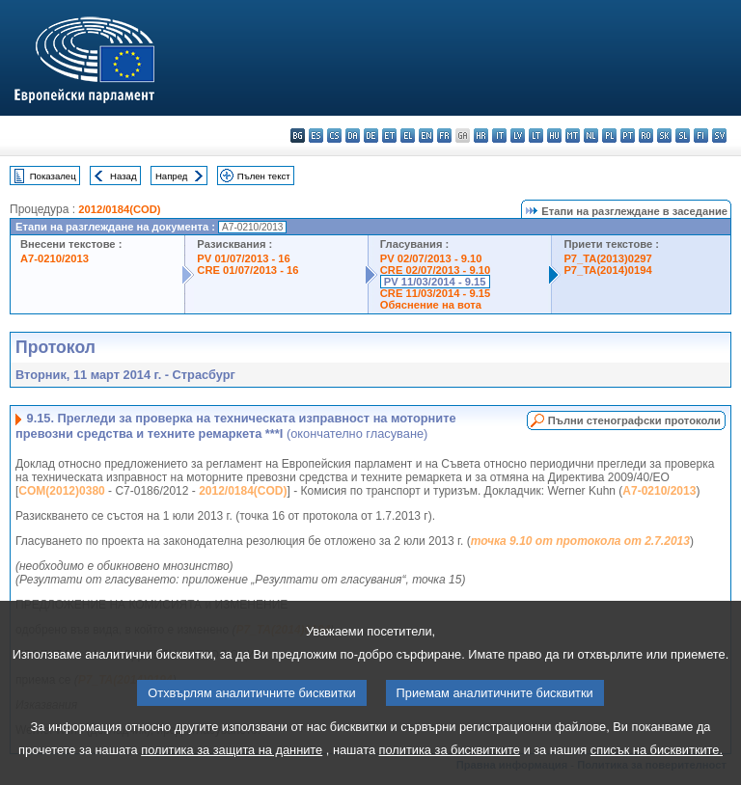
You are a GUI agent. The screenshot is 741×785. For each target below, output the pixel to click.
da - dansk (352, 135)
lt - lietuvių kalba (536, 135)
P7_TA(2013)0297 (607, 258)
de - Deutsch (371, 135)
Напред (171, 176)
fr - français (444, 135)
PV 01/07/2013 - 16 (243, 258)
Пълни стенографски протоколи (634, 420)
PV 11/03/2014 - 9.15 (435, 281)
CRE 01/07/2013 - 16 (247, 270)
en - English (426, 135)
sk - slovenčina (664, 135)
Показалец (53, 176)
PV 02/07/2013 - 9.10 (431, 258)
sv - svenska (719, 135)
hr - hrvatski (481, 135)
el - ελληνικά (407, 135)
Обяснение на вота (430, 305)
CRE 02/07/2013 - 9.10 (435, 270)
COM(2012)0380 (61, 491)
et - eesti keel (389, 135)
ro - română (646, 135)
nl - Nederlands (591, 135)
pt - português (627, 135)
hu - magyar (554, 135)
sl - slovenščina (682, 135)
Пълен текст (263, 176)
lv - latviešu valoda (517, 135)
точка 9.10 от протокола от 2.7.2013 (580, 541)
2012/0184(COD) (119, 209)
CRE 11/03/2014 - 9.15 (435, 293)
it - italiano (499, 135)
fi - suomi (701, 135)
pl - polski (609, 135)
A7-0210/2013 (54, 258)
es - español (316, 135)
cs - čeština (334, 135)
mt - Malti (572, 135)
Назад (123, 176)
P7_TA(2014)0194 (607, 270)
